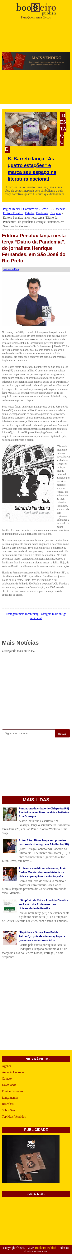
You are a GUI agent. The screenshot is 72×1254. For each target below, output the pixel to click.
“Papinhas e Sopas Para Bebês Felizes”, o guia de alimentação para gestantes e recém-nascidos (42, 936)
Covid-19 (46, 209)
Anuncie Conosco (13, 1072)
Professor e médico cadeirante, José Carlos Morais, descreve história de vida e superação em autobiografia (42, 872)
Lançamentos (10, 1097)
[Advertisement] (36, 690)
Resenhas (7, 1103)
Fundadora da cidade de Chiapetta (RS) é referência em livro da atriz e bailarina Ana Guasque (44, 812)
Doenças (60, 209)
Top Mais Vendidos (14, 1116)
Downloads (9, 1085)
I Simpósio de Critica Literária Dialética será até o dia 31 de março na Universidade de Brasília (44, 904)
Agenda (7, 1066)
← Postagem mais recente (18, 614)
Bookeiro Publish (45, 1247)
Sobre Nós (8, 1110)
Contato (7, 1078)
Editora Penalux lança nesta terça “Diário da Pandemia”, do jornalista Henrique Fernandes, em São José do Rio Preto (34, 248)
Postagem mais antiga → (54, 614)
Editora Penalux (13, 213)
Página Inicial (11, 209)
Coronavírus (30, 209)
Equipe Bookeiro (12, 1091)
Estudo (29, 213)
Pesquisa (55, 213)
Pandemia (42, 213)
